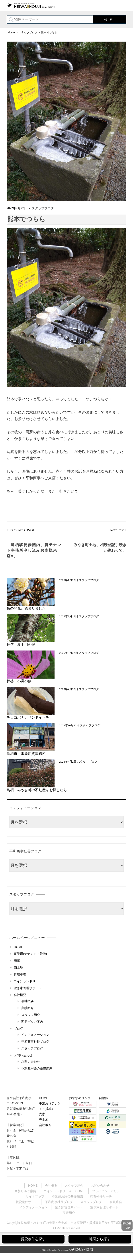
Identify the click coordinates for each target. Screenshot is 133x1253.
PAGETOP (127, 1225)
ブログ (18, 1028)
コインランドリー (26, 981)
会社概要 (20, 995)
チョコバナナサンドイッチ (28, 717)
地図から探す (99, 1239)
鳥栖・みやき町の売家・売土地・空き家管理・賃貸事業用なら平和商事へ (75, 1222)
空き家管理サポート (28, 988)
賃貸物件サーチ (26, 1202)
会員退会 (116, 1202)
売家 (17, 960)
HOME (18, 947)
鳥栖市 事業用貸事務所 (28, 754)
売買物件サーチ (101, 1196)
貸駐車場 (20, 974)
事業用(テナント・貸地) (30, 954)
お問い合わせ (23, 1055)
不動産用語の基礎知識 (36, 1068)
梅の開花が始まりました (26, 608)
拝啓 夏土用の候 (21, 645)
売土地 (18, 967)
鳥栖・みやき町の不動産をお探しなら (37, 790)
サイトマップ (35, 1196)
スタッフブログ (43, 208)
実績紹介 (27, 1008)
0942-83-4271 (81, 1249)
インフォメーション (35, 1034)
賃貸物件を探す (33, 1239)
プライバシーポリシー (107, 1191)
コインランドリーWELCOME (64, 1191)
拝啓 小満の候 (19, 681)
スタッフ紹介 (30, 1015)
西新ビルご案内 (32, 1021)
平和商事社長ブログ (35, 1041)
